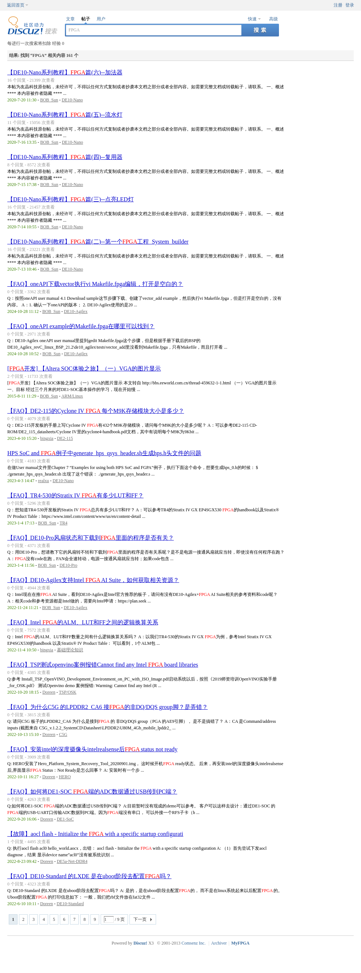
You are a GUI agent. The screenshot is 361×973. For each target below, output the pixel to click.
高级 (273, 19)
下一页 (140, 919)
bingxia (46, 438)
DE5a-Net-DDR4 (72, 861)
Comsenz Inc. (194, 943)
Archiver (219, 943)
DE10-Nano (72, 99)
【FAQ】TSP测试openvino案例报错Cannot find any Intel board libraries (102, 665)
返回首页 (15, 5)
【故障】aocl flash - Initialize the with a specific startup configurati (95, 834)
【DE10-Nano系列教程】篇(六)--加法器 (65, 72)
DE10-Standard (70, 903)
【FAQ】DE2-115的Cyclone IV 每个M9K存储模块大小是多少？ (95, 411)
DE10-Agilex (76, 311)
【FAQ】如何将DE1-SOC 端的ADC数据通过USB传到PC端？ (92, 791)
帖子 (85, 19)
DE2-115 (65, 438)
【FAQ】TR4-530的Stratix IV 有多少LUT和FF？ (75, 495)
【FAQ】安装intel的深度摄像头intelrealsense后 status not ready (92, 749)
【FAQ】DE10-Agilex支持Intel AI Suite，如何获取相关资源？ (93, 580)
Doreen (48, 692)
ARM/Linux (72, 396)
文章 (70, 19)
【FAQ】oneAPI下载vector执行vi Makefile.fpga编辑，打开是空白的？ (95, 284)
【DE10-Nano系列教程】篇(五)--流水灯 (65, 115)
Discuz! (140, 943)
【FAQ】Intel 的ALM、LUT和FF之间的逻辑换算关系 (82, 622)
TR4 (63, 523)
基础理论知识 (70, 649)
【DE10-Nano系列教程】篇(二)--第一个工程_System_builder (98, 242)
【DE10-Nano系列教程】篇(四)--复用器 (65, 157)
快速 (252, 19)
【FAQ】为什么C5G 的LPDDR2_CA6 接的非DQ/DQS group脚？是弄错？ (107, 707)
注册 (338, 5)
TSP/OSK (67, 692)
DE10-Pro (68, 565)
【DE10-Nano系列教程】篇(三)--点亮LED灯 (70, 199)
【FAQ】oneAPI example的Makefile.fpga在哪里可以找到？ (81, 326)
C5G (63, 734)
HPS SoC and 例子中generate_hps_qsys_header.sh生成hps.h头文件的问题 (104, 453)
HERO (65, 776)
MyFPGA (240, 943)
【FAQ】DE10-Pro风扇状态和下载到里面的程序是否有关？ (90, 538)
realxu (43, 480)
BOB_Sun (49, 99)
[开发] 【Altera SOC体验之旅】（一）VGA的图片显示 (84, 368)
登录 (349, 5)
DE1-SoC (65, 819)
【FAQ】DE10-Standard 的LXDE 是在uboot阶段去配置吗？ (89, 876)
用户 (101, 19)
